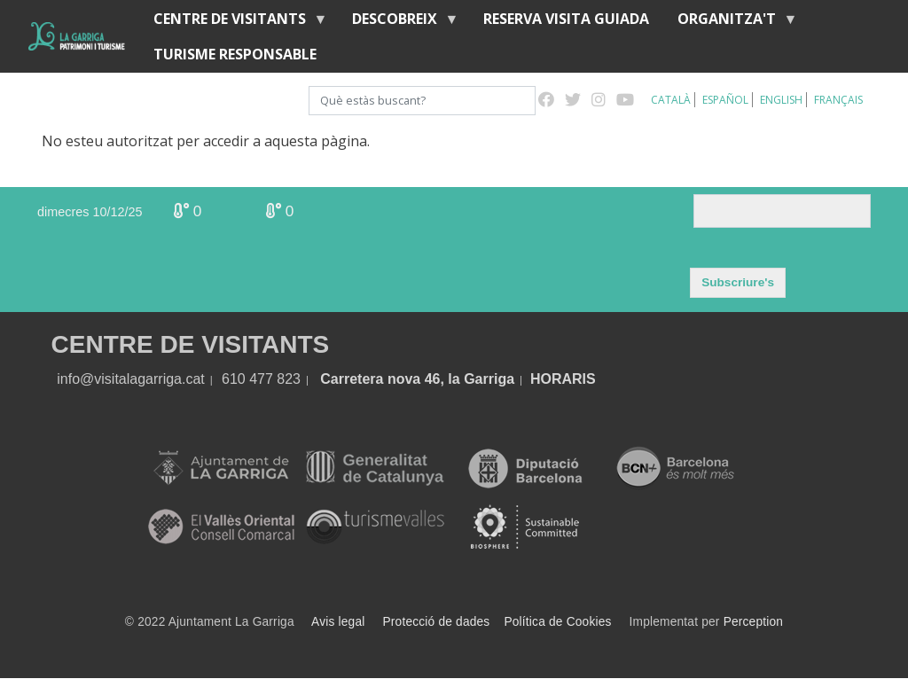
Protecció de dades (436, 621)
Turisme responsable (235, 54)
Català (671, 99)
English (781, 99)
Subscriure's (737, 282)
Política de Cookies (557, 621)
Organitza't (730, 22)
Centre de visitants (233, 22)
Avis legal (337, 621)
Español (725, 99)
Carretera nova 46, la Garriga (417, 378)
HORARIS (563, 378)
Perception (754, 621)
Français (838, 99)
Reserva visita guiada (566, 18)
